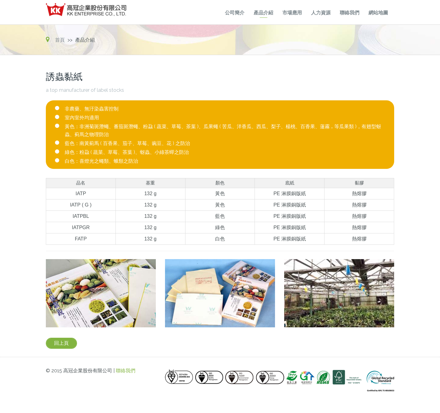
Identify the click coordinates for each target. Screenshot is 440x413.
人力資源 (321, 13)
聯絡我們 (349, 13)
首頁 (60, 40)
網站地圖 (378, 13)
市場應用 (292, 13)
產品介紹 (263, 13)
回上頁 (61, 343)
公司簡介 (234, 13)
